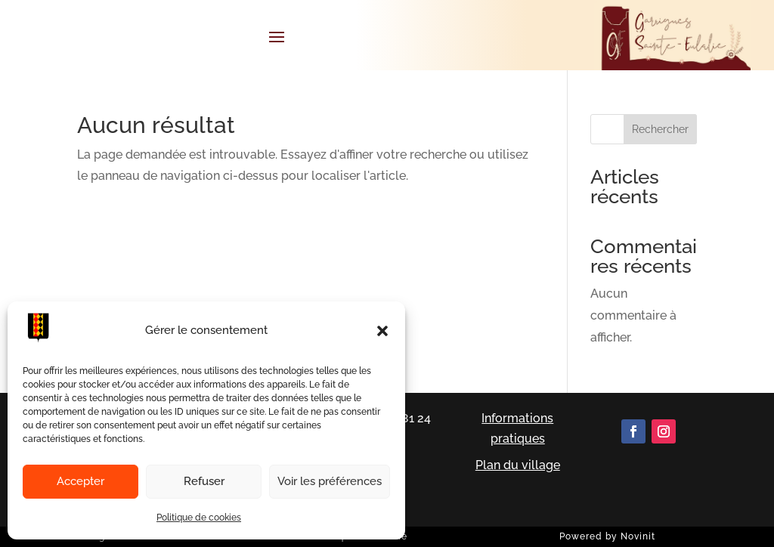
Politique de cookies (198, 517)
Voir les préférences (329, 481)
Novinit (638, 536)
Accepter (80, 481)
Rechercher (660, 129)
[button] (382, 330)
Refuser (204, 481)
